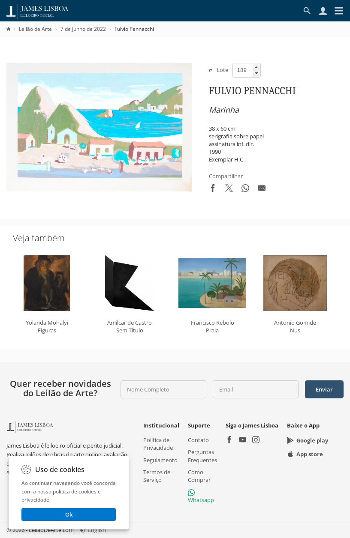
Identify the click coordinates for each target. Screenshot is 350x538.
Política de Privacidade (158, 443)
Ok (68, 514)
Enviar (324, 389)
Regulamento (160, 459)
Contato (198, 440)
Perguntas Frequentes (202, 455)
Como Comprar (199, 475)
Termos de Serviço (156, 475)
